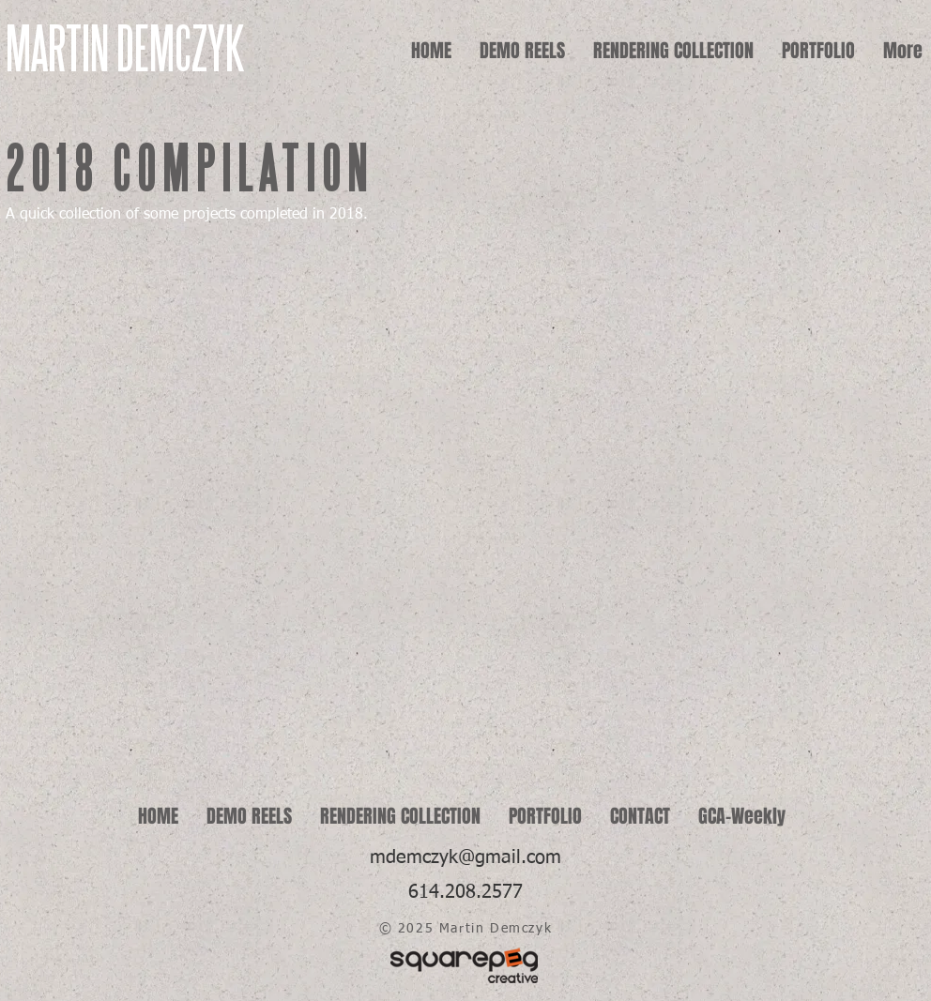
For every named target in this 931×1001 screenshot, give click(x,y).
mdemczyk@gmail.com (465, 857)
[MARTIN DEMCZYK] (153, 50)
